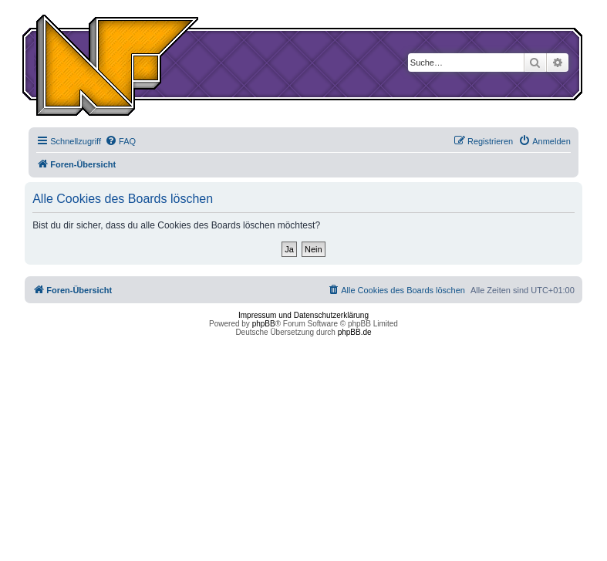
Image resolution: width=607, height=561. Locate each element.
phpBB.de (355, 332)
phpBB (263, 323)
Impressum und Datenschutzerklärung (303, 315)
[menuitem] (120, 141)
